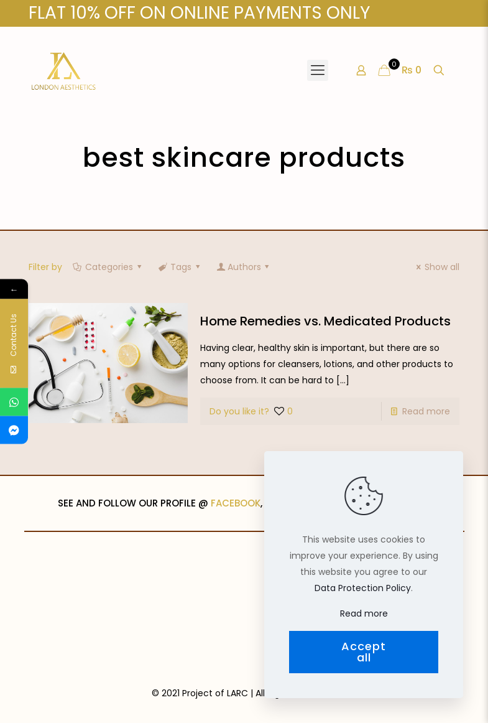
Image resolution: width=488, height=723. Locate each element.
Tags (180, 267)
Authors (244, 267)
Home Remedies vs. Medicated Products (325, 321)
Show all (436, 267)
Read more (426, 411)
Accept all (363, 651)
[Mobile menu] (317, 70)
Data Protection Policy (363, 588)
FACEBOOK (235, 503)
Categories (108, 267)
